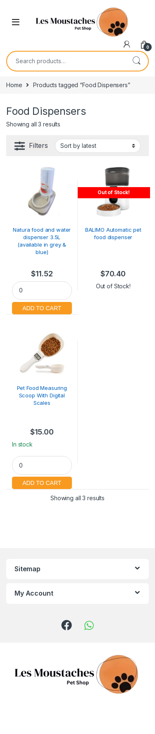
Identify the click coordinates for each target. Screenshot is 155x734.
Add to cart (42, 307)
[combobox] (66, 61)
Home (14, 84)
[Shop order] (98, 146)
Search (136, 61)
